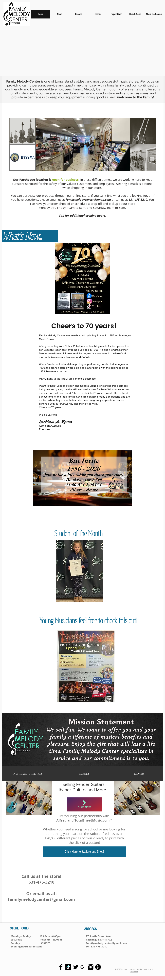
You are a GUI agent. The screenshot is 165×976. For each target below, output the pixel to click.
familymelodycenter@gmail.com (41, 899)
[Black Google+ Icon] (83, 967)
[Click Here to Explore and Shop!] (84, 851)
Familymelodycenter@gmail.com (106, 943)
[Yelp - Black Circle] (98, 967)
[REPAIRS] (139, 773)
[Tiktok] (68, 967)
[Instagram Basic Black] (90, 967)
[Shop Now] (84, 804)
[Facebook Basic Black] (61, 967)
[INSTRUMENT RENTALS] (27, 773)
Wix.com (134, 971)
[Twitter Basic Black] (76, 967)
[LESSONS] (84, 773)
